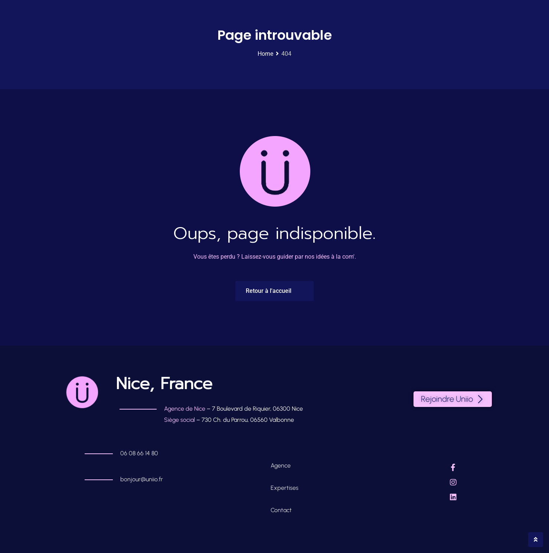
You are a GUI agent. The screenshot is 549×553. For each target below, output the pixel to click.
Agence (281, 465)
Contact (281, 510)
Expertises (284, 487)
